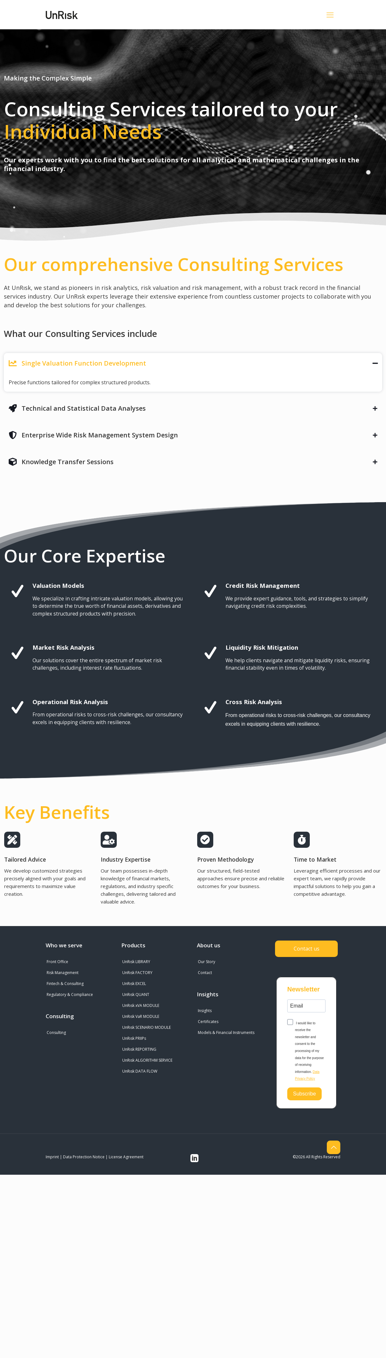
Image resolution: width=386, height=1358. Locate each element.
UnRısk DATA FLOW (139, 1072)
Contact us (306, 949)
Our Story (206, 962)
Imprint (52, 1157)
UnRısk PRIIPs (134, 1039)
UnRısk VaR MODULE (140, 1017)
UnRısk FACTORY (137, 973)
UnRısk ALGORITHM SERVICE (147, 1061)
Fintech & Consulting (65, 984)
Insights (205, 1011)
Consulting (56, 1033)
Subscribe (304, 1094)
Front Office (57, 962)
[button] (193, 372)
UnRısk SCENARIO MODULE (146, 1028)
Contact (205, 973)
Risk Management (62, 973)
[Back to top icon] (333, 1148)
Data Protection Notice (84, 1157)
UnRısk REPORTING (139, 1050)
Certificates (208, 1022)
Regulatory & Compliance (70, 995)
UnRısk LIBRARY (136, 962)
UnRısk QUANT (135, 995)
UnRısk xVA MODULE (140, 1006)
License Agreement (126, 1157)
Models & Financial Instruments (226, 1033)
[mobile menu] (330, 14)
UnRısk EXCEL (134, 984)
